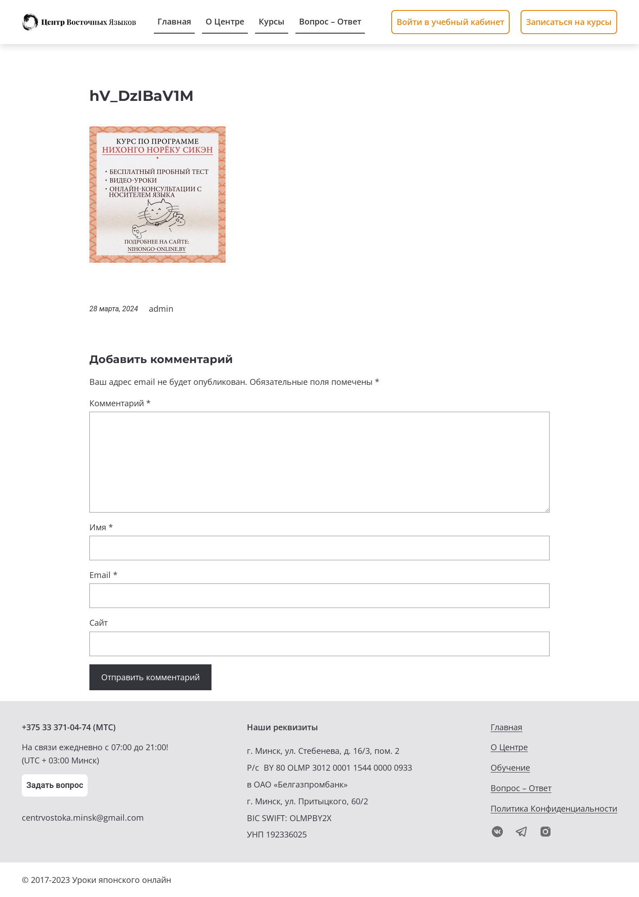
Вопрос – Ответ (521, 787)
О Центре (509, 747)
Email (103, 574)
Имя (101, 527)
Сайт (98, 622)
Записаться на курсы (569, 21)
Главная (506, 727)
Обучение (510, 767)
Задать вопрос (54, 785)
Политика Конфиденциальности (554, 808)
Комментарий (120, 403)
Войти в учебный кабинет (450, 21)
